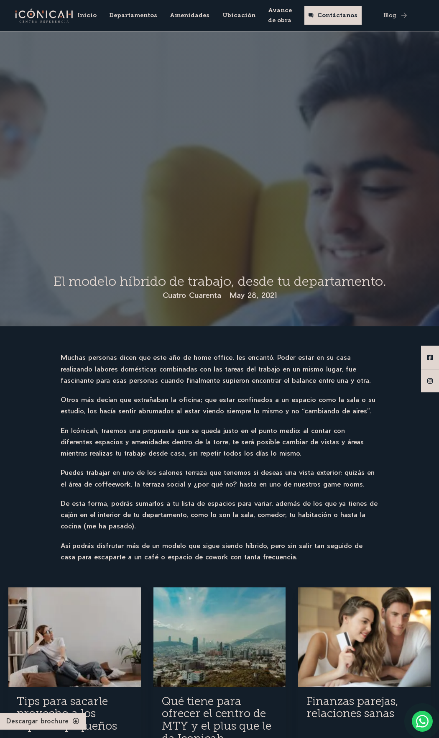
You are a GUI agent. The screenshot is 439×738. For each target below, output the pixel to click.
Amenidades (189, 15)
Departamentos (133, 15)
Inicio (87, 15)
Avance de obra (280, 15)
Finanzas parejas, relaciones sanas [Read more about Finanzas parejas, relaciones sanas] (352, 707)
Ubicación (238, 15)
